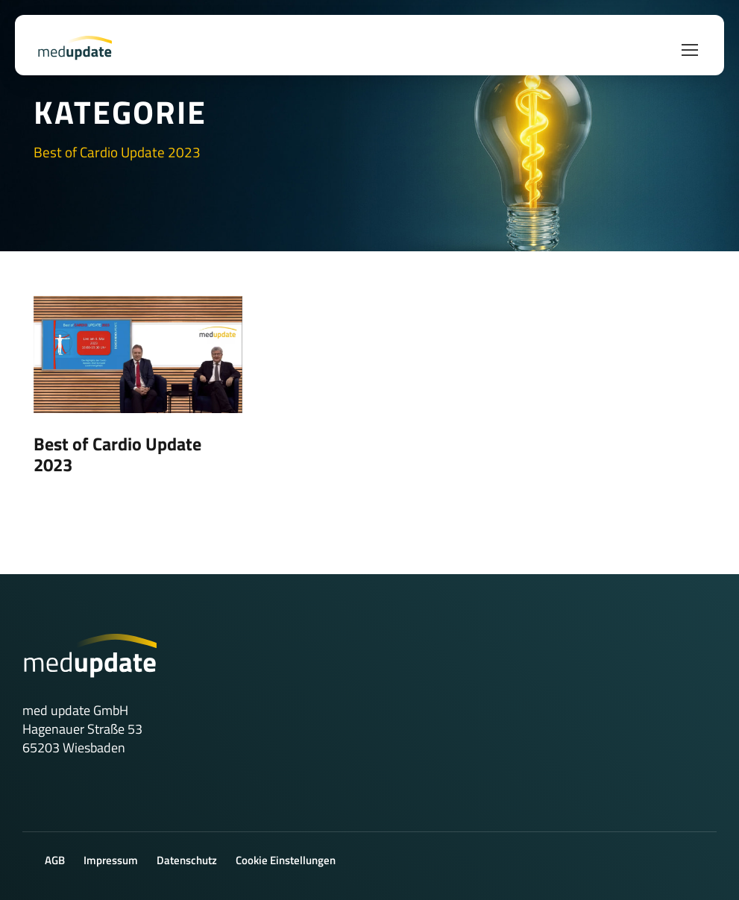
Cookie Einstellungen (286, 860)
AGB (55, 860)
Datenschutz (187, 860)
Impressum (111, 860)
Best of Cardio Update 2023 (117, 454)
